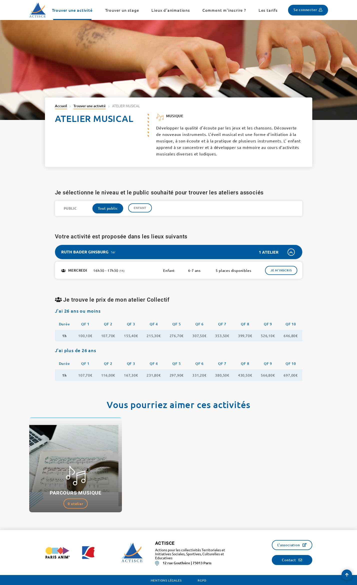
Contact (289, 560)
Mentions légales (166, 580)
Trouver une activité (89, 105)
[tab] (178, 252)
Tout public (108, 208)
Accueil (61, 105)
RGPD (202, 580)
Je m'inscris (281, 270)
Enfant (140, 208)
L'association (288, 545)
